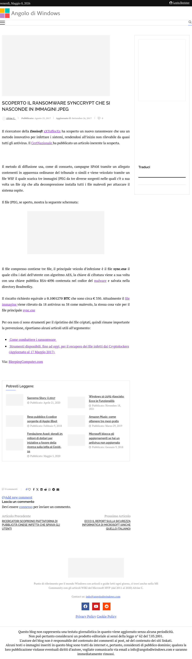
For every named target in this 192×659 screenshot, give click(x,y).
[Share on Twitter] (37, 489)
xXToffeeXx (52, 131)
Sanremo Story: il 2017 (41, 398)
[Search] (190, 23)
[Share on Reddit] (45, 489)
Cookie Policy (106, 616)
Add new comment (17, 497)
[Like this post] (29, 489)
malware (100, 280)
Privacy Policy (86, 616)
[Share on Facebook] (34, 489)
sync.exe (29, 310)
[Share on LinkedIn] (41, 489)
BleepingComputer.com (26, 361)
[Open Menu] (2, 22)
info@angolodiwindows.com (103, 596)
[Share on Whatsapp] (49, 489)
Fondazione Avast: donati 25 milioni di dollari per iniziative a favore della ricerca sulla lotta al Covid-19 (45, 442)
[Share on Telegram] (53, 489)
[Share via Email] (57, 489)
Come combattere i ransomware (32, 339)
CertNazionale (42, 143)
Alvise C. (9, 118)
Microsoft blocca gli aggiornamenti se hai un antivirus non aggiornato (104, 438)
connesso (26, 507)
